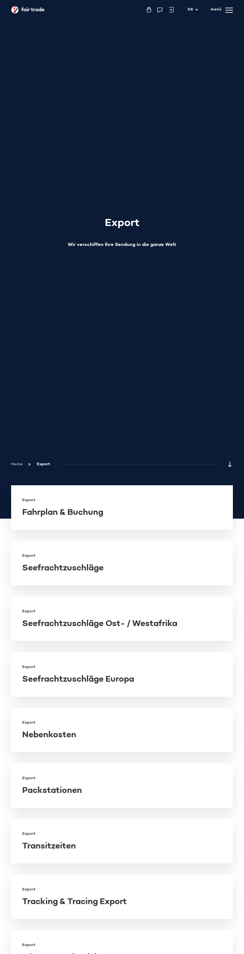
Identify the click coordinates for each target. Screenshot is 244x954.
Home (17, 464)
